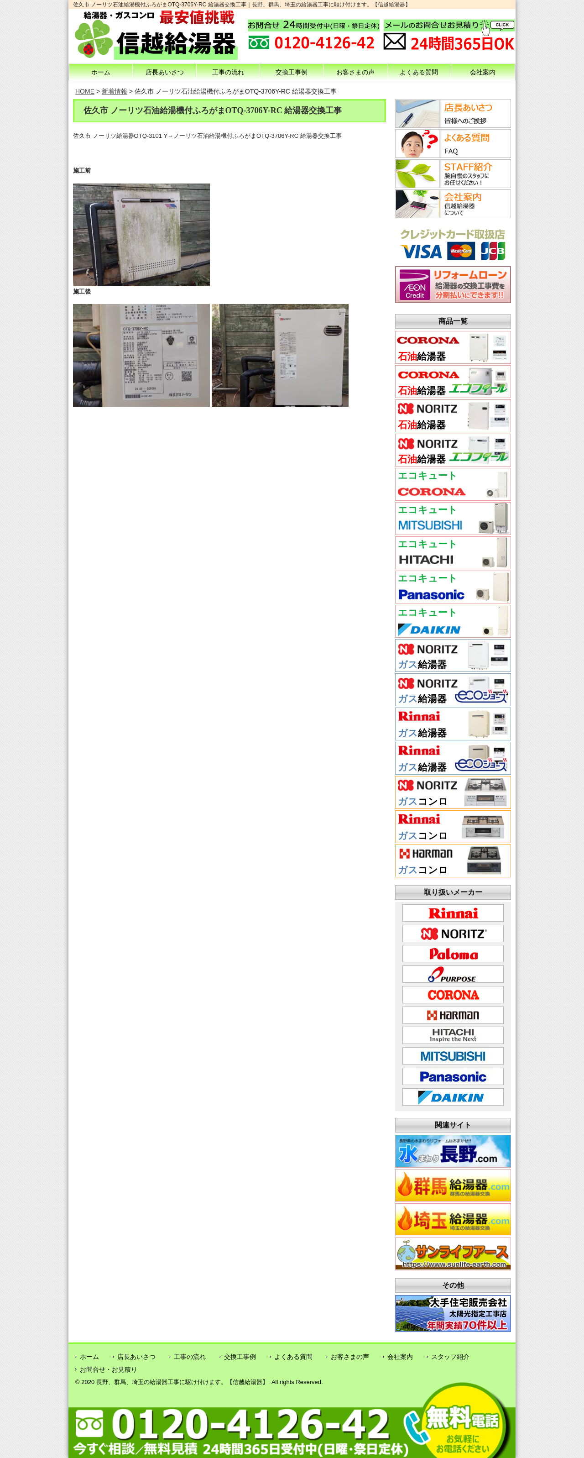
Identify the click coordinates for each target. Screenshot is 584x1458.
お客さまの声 (355, 72)
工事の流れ (228, 72)
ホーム (100, 72)
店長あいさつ (165, 72)
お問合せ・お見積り (108, 1369)
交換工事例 (292, 72)
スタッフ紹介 (450, 1356)
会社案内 (482, 72)
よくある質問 (419, 72)
